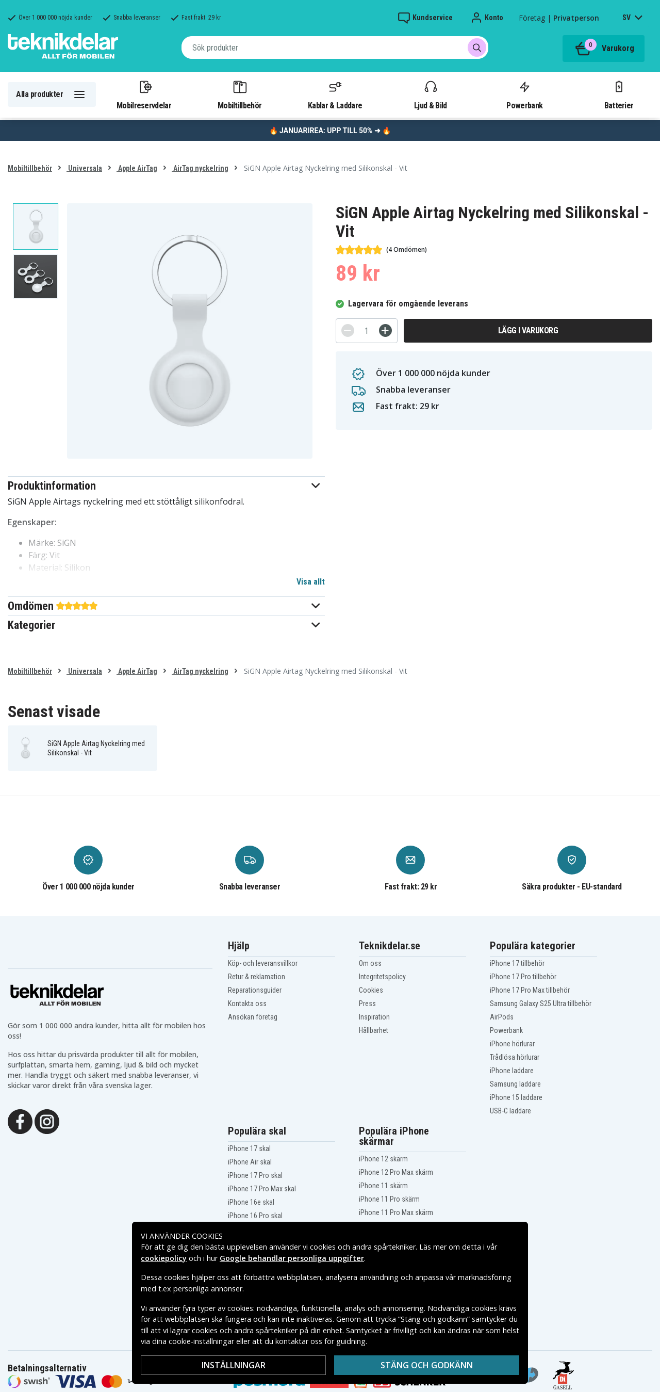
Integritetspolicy (382, 977)
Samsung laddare (515, 1084)
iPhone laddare (512, 1070)
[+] (385, 330)
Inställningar (234, 1365)
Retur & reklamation (256, 977)
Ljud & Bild (430, 94)
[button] (166, 485)
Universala (84, 168)
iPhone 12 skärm (383, 1159)
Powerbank (524, 94)
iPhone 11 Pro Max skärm (396, 1212)
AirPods (502, 1017)
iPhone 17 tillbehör (517, 963)
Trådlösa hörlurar (514, 1057)
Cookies (371, 990)
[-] (347, 330)
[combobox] (335, 47)
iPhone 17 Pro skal (255, 1175)
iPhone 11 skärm (383, 1185)
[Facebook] (20, 1120)
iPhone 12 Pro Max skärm (396, 1172)
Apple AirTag (137, 168)
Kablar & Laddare (335, 94)
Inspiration (374, 1017)
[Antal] (366, 331)
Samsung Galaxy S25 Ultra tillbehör (540, 1003)
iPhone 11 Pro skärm (389, 1199)
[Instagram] (47, 1120)
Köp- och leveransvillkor (263, 963)
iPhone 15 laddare (516, 1097)
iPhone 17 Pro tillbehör (523, 977)
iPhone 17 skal (249, 1148)
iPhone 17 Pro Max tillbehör (530, 990)
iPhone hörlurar (512, 1044)
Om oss (370, 963)
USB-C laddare (510, 1111)
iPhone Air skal (250, 1162)
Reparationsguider (255, 990)
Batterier (619, 94)
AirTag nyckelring (200, 168)
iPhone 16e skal (251, 1202)
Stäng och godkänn (427, 1365)
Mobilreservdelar (144, 94)
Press (367, 1003)
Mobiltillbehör (239, 94)
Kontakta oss (247, 1003)
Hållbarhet (373, 1030)
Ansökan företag (252, 1017)
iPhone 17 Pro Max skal (262, 1189)
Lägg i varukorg (528, 330)
